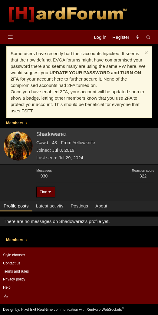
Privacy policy (14, 279)
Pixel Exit (28, 309)
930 (44, 176)
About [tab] (101, 205)
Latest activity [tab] (50, 205)
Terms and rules (16, 271)
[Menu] (10, 37)
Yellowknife (84, 142)
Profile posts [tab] (16, 205)
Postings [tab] (79, 205)
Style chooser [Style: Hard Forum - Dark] (14, 255)
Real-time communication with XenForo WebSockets (80, 309)
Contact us (11, 263)
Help (7, 287)
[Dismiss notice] (145, 53)
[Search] (148, 37)
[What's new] (137, 37)
